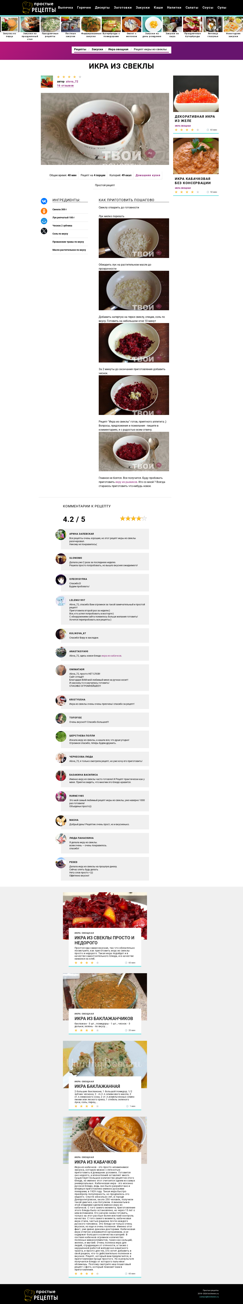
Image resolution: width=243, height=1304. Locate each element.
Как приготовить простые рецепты (39, 7)
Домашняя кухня (148, 175)
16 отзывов (65, 85)
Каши (158, 7)
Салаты (192, 7)
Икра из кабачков (96, 1162)
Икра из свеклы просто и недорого (104, 940)
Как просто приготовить (41, 1295)
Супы (222, 7)
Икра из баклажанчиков (104, 1018)
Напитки (174, 7)
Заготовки (123, 7)
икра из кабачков (111, 655)
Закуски (143, 7)
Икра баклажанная (97, 1086)
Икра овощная (84, 933)
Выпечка (65, 7)
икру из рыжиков (126, 482)
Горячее (84, 7)
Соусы (207, 7)
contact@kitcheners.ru (209, 1297)
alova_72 (72, 81)
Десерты (102, 7)
